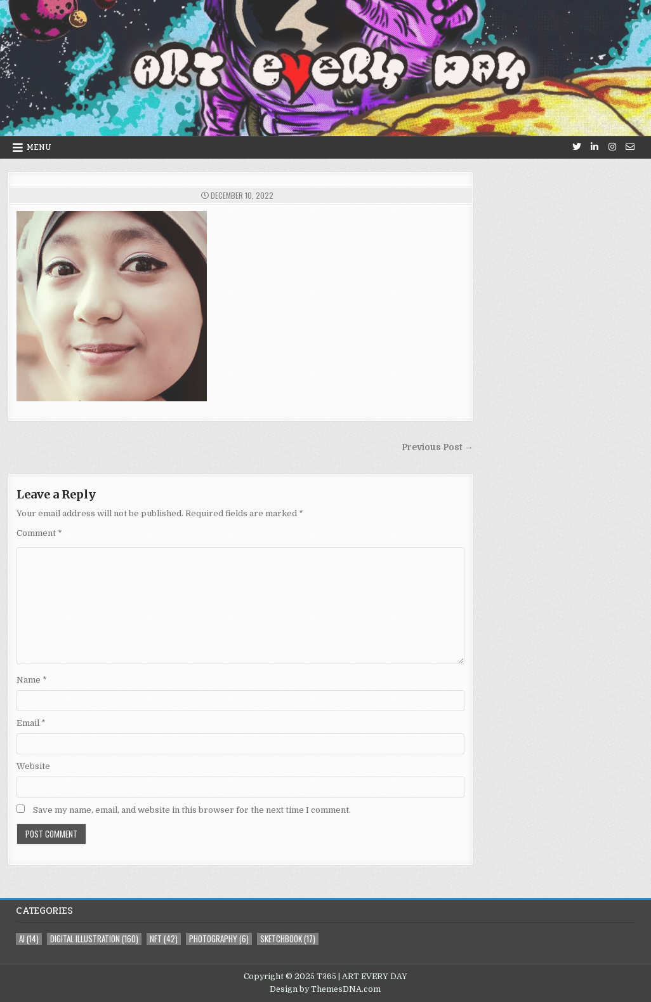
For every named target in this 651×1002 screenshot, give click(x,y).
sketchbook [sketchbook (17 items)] (287, 939)
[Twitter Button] (576, 146)
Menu (39, 147)
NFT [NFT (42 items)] (164, 939)
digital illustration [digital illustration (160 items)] (94, 939)
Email (31, 723)
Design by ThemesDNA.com (325, 989)
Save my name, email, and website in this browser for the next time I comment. (192, 810)
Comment (39, 533)
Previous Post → (437, 447)
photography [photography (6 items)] (219, 939)
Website (33, 766)
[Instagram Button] (612, 146)
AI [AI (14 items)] (29, 939)
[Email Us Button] (630, 146)
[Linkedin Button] (594, 146)
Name (31, 680)
